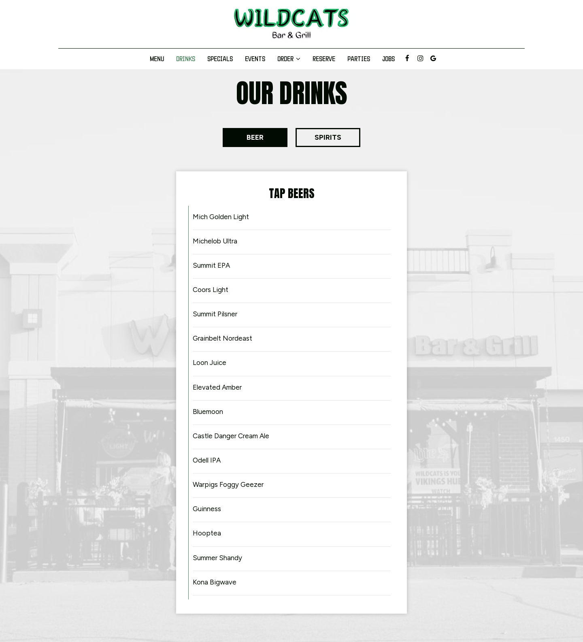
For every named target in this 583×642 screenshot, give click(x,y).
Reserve (324, 59)
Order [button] (288, 59)
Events (255, 59)
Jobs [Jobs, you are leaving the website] (388, 59)
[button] (255, 137)
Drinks (185, 59)
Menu (157, 59)
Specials (220, 59)
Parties (358, 59)
